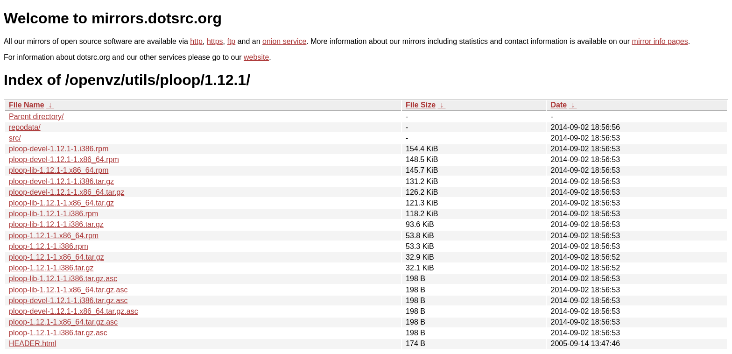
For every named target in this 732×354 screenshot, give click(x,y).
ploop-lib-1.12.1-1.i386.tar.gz (56, 224)
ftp (231, 41)
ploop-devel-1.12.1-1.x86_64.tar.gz (66, 192)
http (196, 41)
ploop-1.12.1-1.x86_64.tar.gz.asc (63, 322)
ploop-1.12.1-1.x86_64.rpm (54, 236)
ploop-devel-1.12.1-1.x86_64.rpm (64, 159)
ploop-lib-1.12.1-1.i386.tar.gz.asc (63, 279)
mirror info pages (660, 41)
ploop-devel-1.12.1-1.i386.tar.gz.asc (68, 300)
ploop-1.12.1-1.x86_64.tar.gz (56, 257)
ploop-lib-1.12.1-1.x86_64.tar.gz (61, 203)
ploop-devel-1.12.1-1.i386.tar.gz (61, 181)
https (215, 41)
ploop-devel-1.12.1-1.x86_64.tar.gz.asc (73, 311)
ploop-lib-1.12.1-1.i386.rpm (53, 214)
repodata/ (25, 127)
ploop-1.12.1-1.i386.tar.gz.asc (58, 333)
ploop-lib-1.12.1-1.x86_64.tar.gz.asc (68, 290)
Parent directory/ (36, 116)
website (256, 57)
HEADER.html (32, 343)
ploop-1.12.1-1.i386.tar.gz (51, 268)
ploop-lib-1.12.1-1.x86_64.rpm (58, 170)
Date (558, 105)
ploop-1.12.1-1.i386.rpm (48, 246)
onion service (284, 41)
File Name (26, 105)
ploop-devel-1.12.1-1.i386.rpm (58, 149)
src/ (15, 138)
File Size (421, 105)
